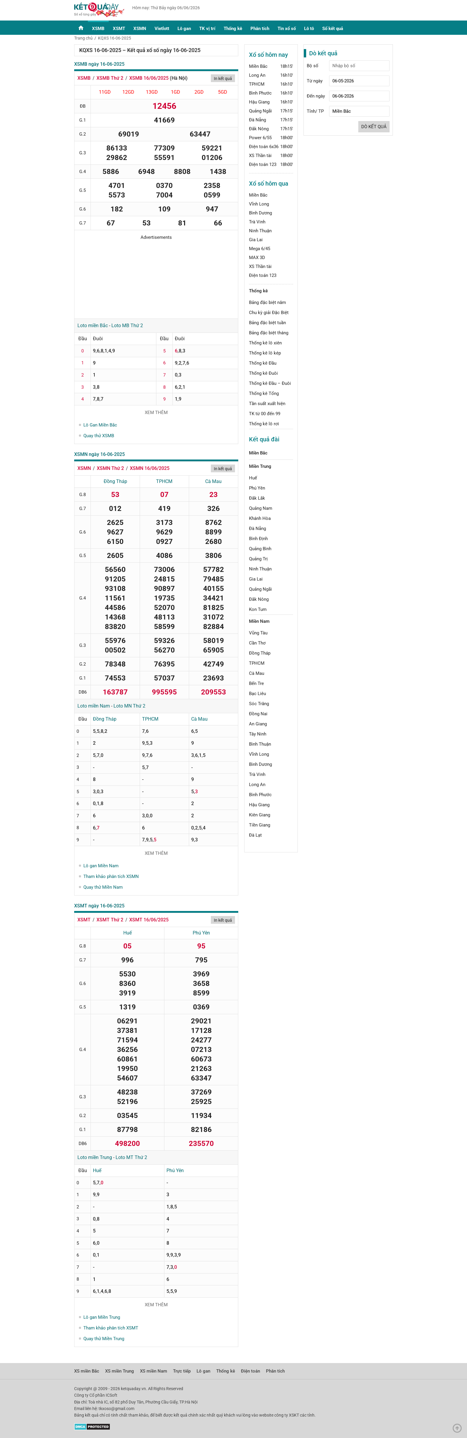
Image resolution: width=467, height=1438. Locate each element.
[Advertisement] (156, 277)
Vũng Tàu (258, 633)
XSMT (119, 28)
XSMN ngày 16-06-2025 (99, 454)
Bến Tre (256, 683)
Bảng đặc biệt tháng (268, 332)
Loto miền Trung (94, 1157)
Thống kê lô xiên (265, 343)
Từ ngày (315, 81)
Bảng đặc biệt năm (267, 302)
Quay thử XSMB (98, 435)
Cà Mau (213, 481)
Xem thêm (156, 412)
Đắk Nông (259, 128)
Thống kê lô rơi (264, 423)
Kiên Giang (259, 815)
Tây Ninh (257, 734)
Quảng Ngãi (260, 111)
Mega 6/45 (259, 248)
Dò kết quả (374, 126)
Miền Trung (260, 466)
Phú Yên (201, 933)
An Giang (258, 724)
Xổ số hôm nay (268, 54)
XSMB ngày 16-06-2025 (99, 64)
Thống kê (233, 28)
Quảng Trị (258, 559)
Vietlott (162, 28)
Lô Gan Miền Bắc (100, 425)
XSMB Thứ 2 (109, 78)
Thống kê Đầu (262, 363)
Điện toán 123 (262, 164)
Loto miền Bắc (92, 325)
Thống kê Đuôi (263, 373)
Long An (257, 75)
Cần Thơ (257, 643)
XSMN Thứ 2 (110, 468)
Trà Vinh (257, 222)
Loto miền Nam (93, 706)
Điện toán (250, 1371)
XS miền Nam (153, 1371)
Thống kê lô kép (265, 353)
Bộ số (312, 65)
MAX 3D (257, 257)
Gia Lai (256, 239)
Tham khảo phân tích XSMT (110, 1328)
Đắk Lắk (257, 498)
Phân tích (259, 28)
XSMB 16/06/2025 (149, 78)
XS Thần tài (260, 155)
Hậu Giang (259, 102)
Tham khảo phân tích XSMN (111, 876)
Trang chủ (83, 38)
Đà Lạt (255, 835)
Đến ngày (316, 96)
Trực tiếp (182, 1371)
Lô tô (309, 28)
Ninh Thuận (260, 230)
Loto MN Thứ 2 (129, 706)
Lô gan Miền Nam (101, 865)
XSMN (139, 28)
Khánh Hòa (260, 518)
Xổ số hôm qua (268, 183)
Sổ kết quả (332, 28)
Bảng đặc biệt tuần (267, 322)
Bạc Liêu (257, 693)
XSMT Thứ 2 (109, 920)
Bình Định (258, 538)
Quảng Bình (260, 548)
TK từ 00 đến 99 (264, 413)
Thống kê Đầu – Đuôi (270, 383)
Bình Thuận (260, 744)
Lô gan (184, 28)
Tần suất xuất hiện (267, 403)
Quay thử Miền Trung (103, 1338)
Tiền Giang (259, 825)
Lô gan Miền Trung (101, 1317)
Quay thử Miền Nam (103, 887)
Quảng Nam (260, 508)
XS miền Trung (119, 1371)
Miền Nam (259, 621)
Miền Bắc (258, 66)
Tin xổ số (287, 28)
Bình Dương (260, 213)
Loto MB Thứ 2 (127, 325)
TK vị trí (207, 28)
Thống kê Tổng (264, 393)
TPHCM (164, 481)
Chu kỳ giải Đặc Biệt (269, 312)
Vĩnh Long (259, 204)
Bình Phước (260, 93)
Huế (127, 933)
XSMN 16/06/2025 (149, 468)
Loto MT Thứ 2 (131, 1157)
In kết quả (223, 78)
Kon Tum (258, 609)
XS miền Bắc (86, 1371)
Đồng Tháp (115, 481)
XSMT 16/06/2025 (149, 920)
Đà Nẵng (257, 120)
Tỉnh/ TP (315, 111)
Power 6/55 (260, 137)
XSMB (98, 28)
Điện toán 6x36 (263, 146)
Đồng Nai (258, 713)
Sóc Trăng (259, 703)
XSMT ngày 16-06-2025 (99, 906)
